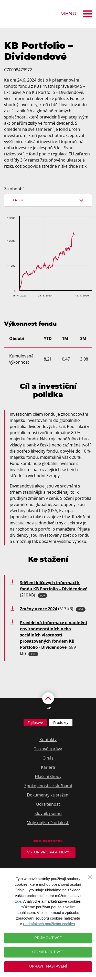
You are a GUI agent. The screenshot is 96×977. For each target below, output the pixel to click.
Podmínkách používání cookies (49, 924)
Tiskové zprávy (48, 749)
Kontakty (48, 739)
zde (18, 901)
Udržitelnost (48, 804)
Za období (14, 189)
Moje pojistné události (48, 822)
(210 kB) (53, 589)
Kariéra (48, 767)
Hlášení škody (48, 776)
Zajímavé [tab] (35, 722)
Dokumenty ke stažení (48, 795)
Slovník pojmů (48, 813)
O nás (48, 758)
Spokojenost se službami (48, 786)
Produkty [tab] (60, 722)
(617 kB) (53, 609)
